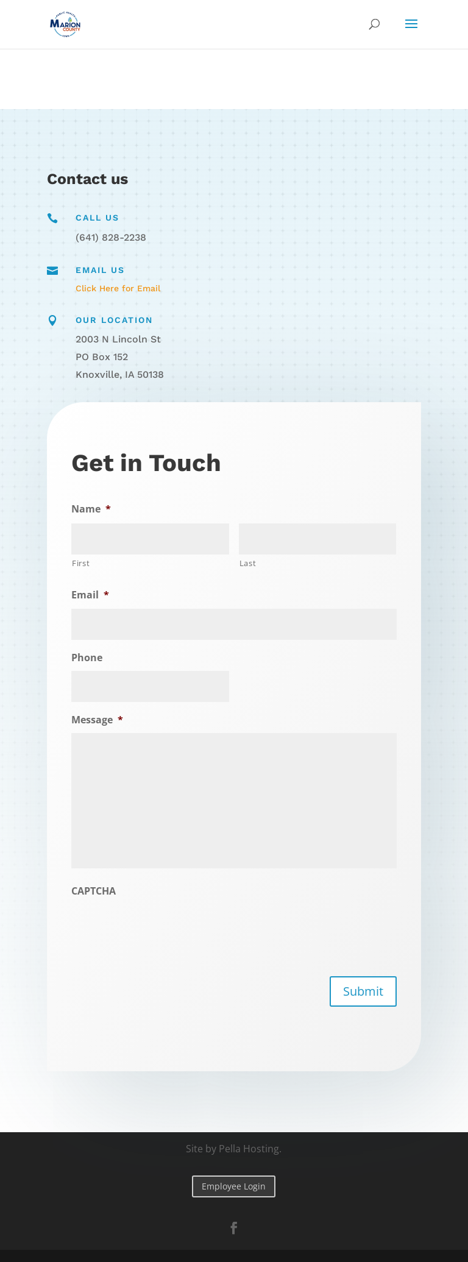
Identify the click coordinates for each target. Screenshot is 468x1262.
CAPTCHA (96, 890)
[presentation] (166, 928)
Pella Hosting (249, 1148)
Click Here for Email (118, 288)
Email (93, 595)
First (84, 563)
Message (100, 720)
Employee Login (234, 1186)
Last (247, 563)
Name (94, 509)
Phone (90, 657)
